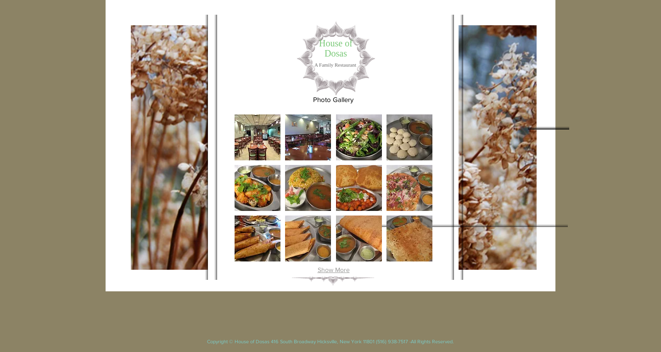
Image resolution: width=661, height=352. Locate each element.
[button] (257, 137)
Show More (334, 269)
